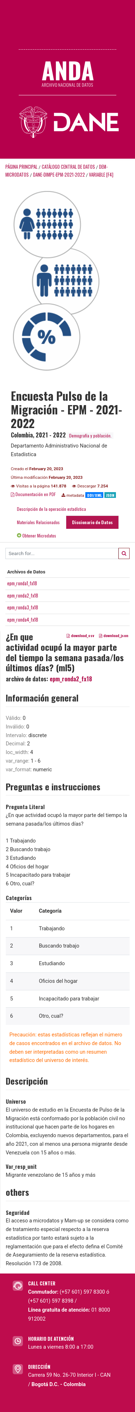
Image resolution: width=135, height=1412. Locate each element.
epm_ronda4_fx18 (22, 619)
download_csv (80, 635)
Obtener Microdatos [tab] (36, 535)
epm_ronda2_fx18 (22, 595)
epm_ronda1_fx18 (22, 583)
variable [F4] (101, 174)
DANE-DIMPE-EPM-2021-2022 (59, 174)
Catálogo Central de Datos (68, 166)
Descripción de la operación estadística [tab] (51, 509)
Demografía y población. (90, 435)
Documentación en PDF (33, 494)
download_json (113, 635)
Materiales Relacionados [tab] (38, 522)
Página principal (21, 166)
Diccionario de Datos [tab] (92, 522)
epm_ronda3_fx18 (22, 607)
